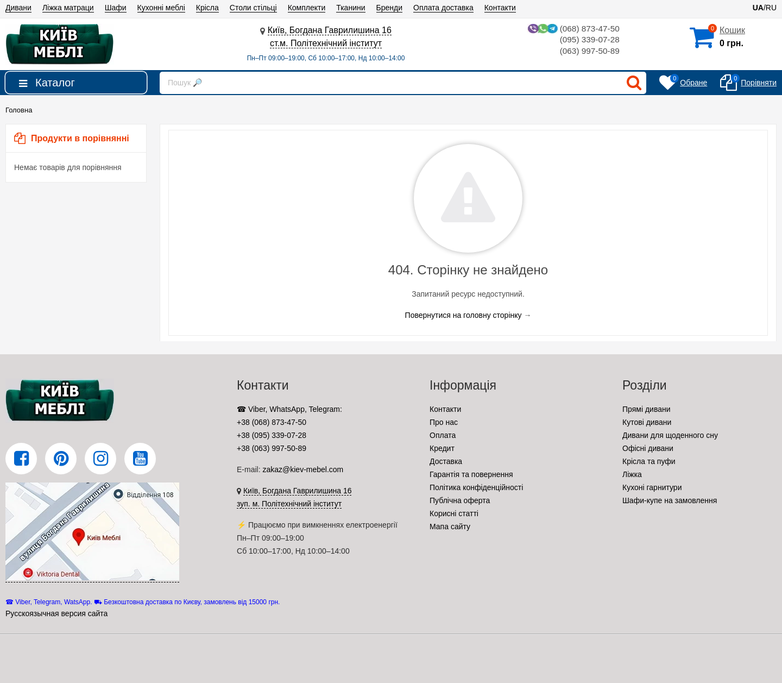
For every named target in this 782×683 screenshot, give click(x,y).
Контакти (500, 7)
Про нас (444, 422)
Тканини (350, 7)
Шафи (116, 7)
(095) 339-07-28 (588, 40)
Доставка (446, 461)
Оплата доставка (443, 7)
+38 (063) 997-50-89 (271, 448)
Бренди (389, 7)
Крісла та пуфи (649, 461)
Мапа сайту (450, 526)
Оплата (443, 435)
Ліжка (632, 474)
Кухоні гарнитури (652, 487)
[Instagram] (100, 458)
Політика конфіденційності (476, 487)
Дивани (18, 7)
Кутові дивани (646, 422)
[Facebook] (21, 458)
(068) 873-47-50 (572, 29)
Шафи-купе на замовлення (669, 500)
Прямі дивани (646, 409)
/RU (765, 7)
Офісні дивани (647, 448)
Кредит (442, 448)
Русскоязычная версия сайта (56, 613)
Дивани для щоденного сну (670, 435)
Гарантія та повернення (471, 474)
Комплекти (307, 7)
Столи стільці (253, 7)
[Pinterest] (61, 458)
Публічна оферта (460, 500)
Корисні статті (454, 513)
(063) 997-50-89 (588, 52)
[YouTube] (140, 458)
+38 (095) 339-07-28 (271, 435)
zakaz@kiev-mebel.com (302, 469)
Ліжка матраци (68, 7)
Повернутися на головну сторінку (463, 315)
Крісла (207, 7)
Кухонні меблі (161, 7)
